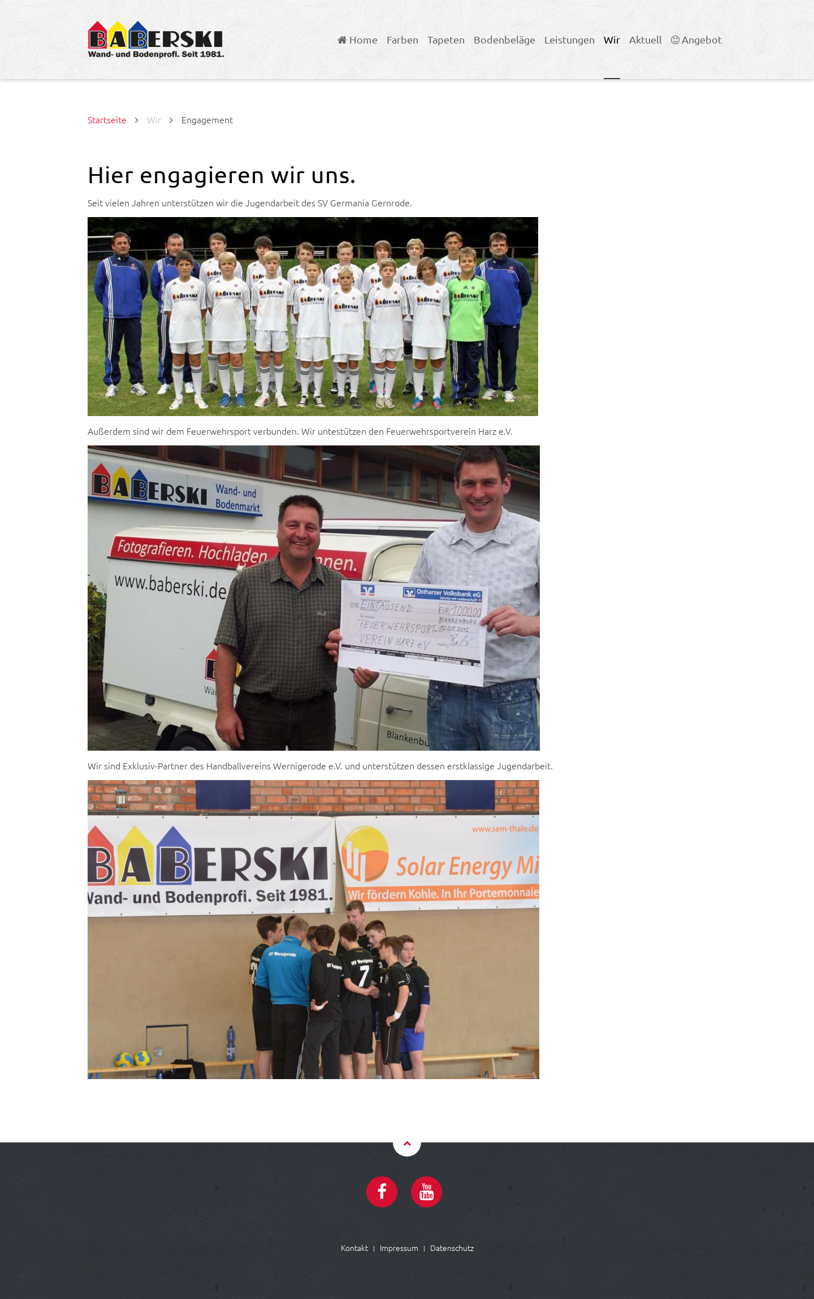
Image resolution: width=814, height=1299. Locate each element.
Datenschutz (452, 1247)
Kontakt (354, 1247)
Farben (402, 39)
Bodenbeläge (504, 39)
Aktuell (645, 39)
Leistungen (569, 39)
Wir (612, 39)
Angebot (696, 39)
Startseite (107, 119)
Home (357, 39)
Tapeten (446, 39)
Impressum (399, 1247)
